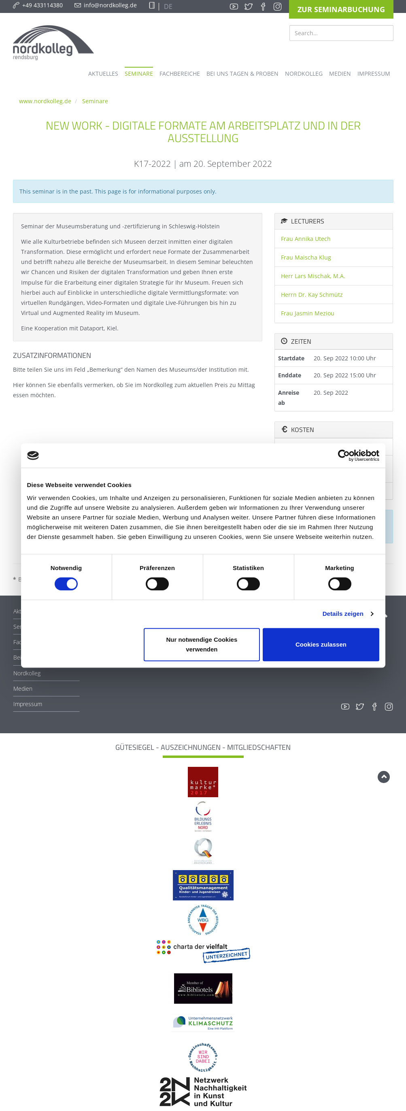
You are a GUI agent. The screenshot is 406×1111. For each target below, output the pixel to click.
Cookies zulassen (320, 644)
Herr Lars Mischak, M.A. (313, 276)
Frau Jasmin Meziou (307, 313)
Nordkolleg (26, 673)
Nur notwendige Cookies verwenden (201, 644)
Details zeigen (343, 613)
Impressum (27, 704)
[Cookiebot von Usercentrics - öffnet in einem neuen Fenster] (343, 455)
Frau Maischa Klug (306, 257)
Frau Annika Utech (306, 239)
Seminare (95, 101)
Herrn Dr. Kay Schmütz (312, 294)
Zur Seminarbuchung (341, 9)
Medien (22, 688)
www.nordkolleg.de (45, 101)
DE (167, 6)
